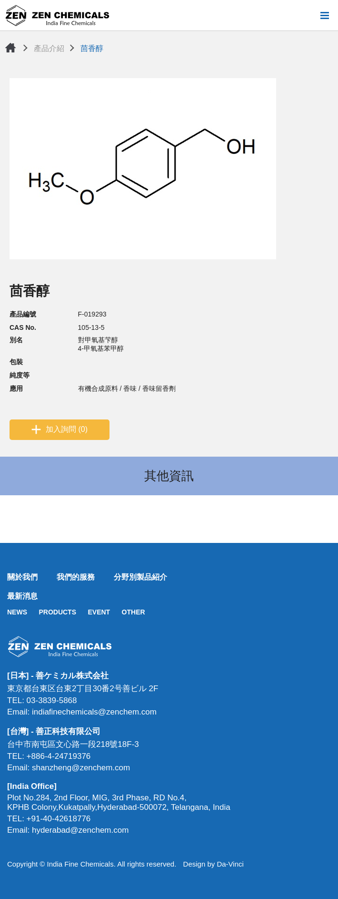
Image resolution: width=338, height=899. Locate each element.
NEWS (17, 612)
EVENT (99, 612)
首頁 (10, 48)
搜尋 (309, 15)
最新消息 (22, 596)
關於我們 (22, 577)
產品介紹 (49, 48)
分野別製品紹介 (140, 577)
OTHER (133, 612)
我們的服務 (76, 577)
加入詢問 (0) (67, 429)
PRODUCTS (57, 612)
